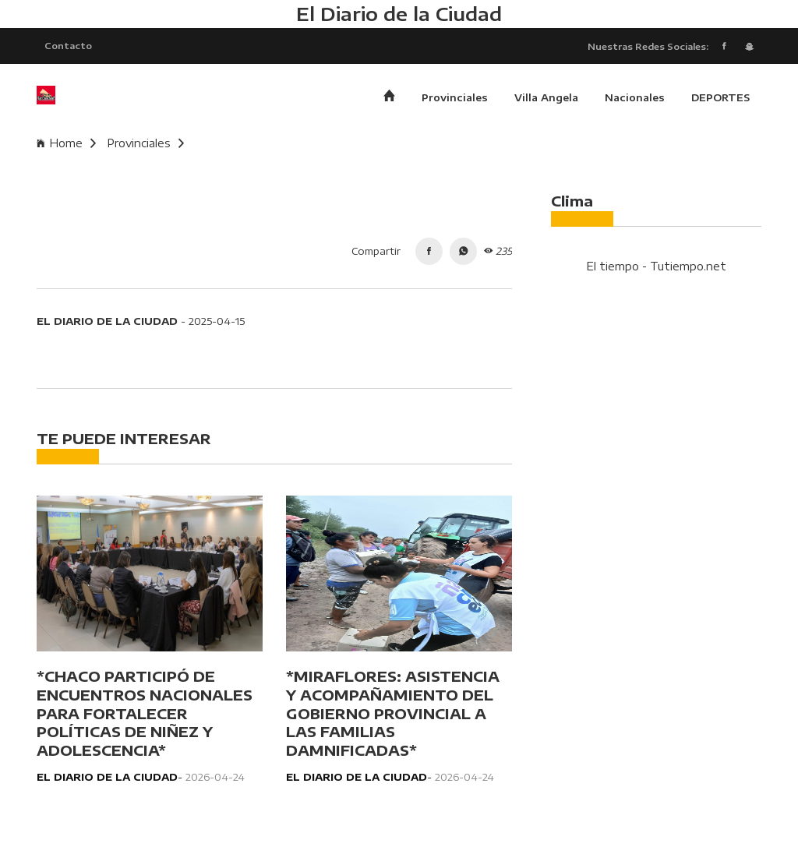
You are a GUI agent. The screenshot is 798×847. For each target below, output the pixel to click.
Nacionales (635, 97)
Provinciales (455, 97)
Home (66, 143)
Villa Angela (546, 97)
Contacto (68, 45)
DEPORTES (720, 97)
